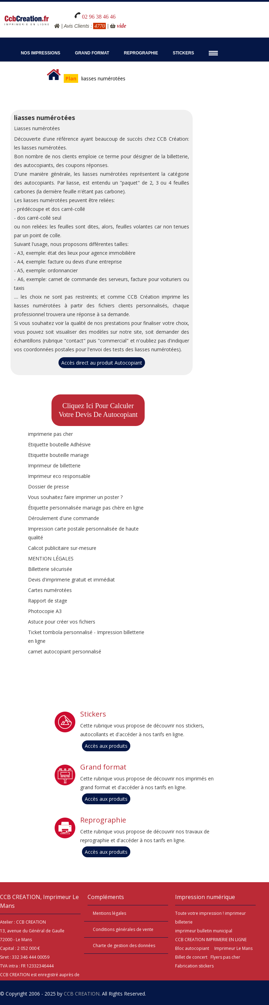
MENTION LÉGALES (51, 558)
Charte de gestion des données (124, 946)
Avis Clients (76, 26)
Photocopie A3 (45, 611)
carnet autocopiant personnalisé (64, 651)
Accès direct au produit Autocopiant (101, 362)
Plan (70, 78)
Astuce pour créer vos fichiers (61, 621)
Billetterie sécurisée (50, 569)
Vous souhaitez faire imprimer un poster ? (75, 497)
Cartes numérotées (50, 590)
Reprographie (141, 53)
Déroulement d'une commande (63, 518)
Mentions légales (109, 913)
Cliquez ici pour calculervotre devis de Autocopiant (98, 410)
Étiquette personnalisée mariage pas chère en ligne (86, 507)
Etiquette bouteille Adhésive (59, 444)
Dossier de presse (48, 486)
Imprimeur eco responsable (59, 476)
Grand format (103, 767)
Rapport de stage (47, 600)
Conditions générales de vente (123, 929)
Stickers (183, 53)
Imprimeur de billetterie (54, 465)
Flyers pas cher (225, 957)
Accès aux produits (106, 746)
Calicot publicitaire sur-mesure (62, 548)
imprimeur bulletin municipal (203, 931)
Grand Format (92, 53)
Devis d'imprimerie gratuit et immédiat (71, 579)
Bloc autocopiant (192, 948)
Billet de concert (191, 957)
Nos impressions (40, 53)
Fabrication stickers (194, 966)
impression (210, 913)
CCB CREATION (81, 993)
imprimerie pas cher (50, 434)
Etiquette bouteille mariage (58, 455)
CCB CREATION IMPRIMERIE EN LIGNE (211, 940)
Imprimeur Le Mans (233, 948)
